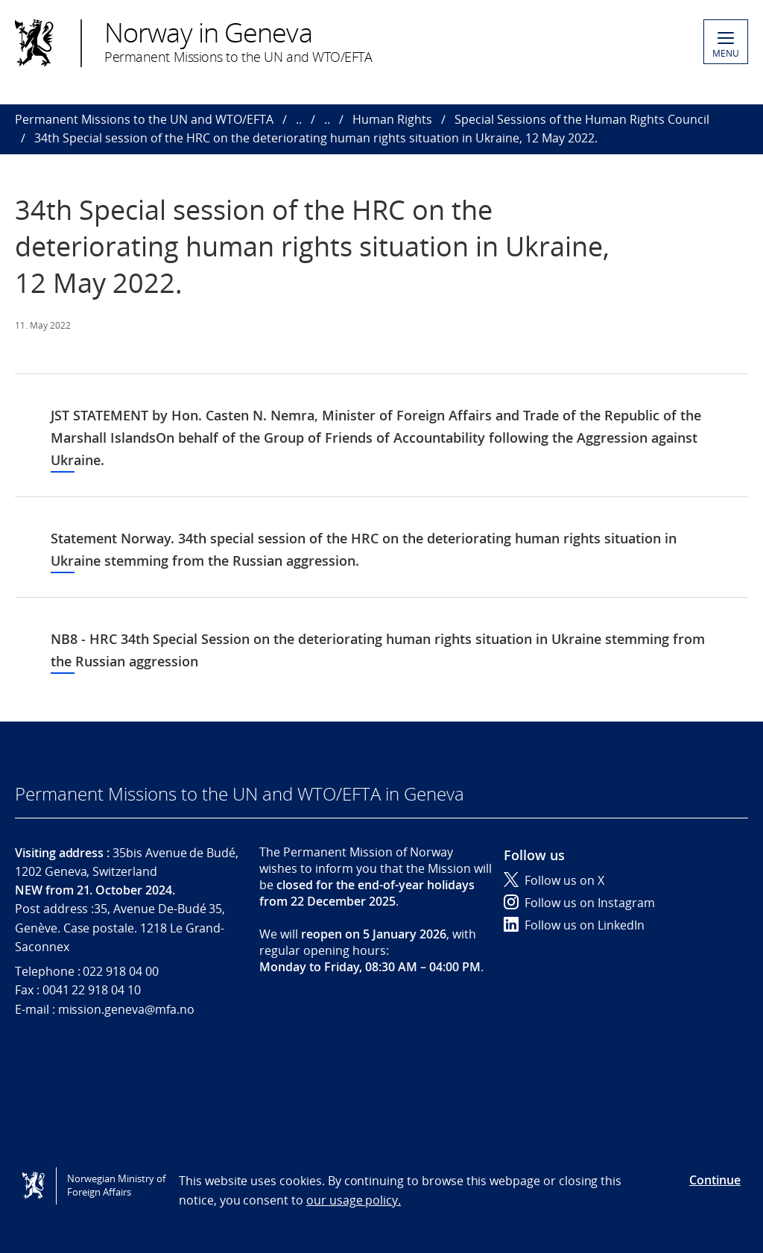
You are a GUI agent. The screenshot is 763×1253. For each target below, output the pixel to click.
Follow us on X (554, 880)
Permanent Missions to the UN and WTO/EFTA (144, 119)
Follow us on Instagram (579, 902)
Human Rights (392, 119)
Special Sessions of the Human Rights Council (582, 119)
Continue (715, 1180)
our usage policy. (353, 1200)
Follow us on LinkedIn (574, 925)
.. (299, 119)
